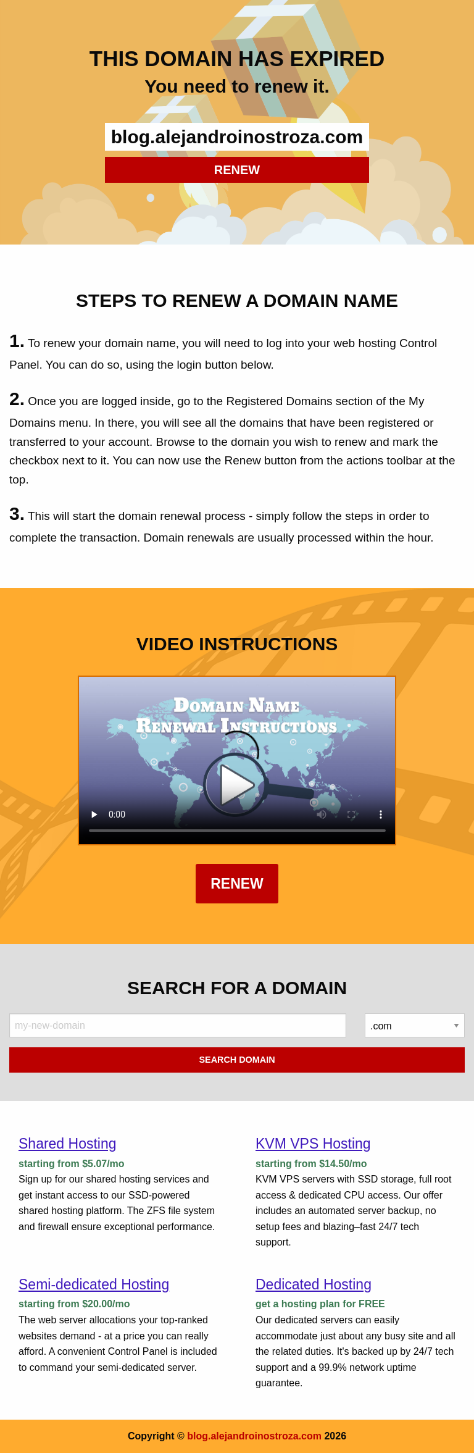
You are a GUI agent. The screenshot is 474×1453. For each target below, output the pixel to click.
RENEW (237, 170)
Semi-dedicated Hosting (94, 1284)
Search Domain (237, 1060)
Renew (237, 884)
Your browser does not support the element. (237, 760)
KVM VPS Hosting (313, 1144)
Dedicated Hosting (314, 1284)
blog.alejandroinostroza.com (254, 1436)
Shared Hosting (68, 1144)
